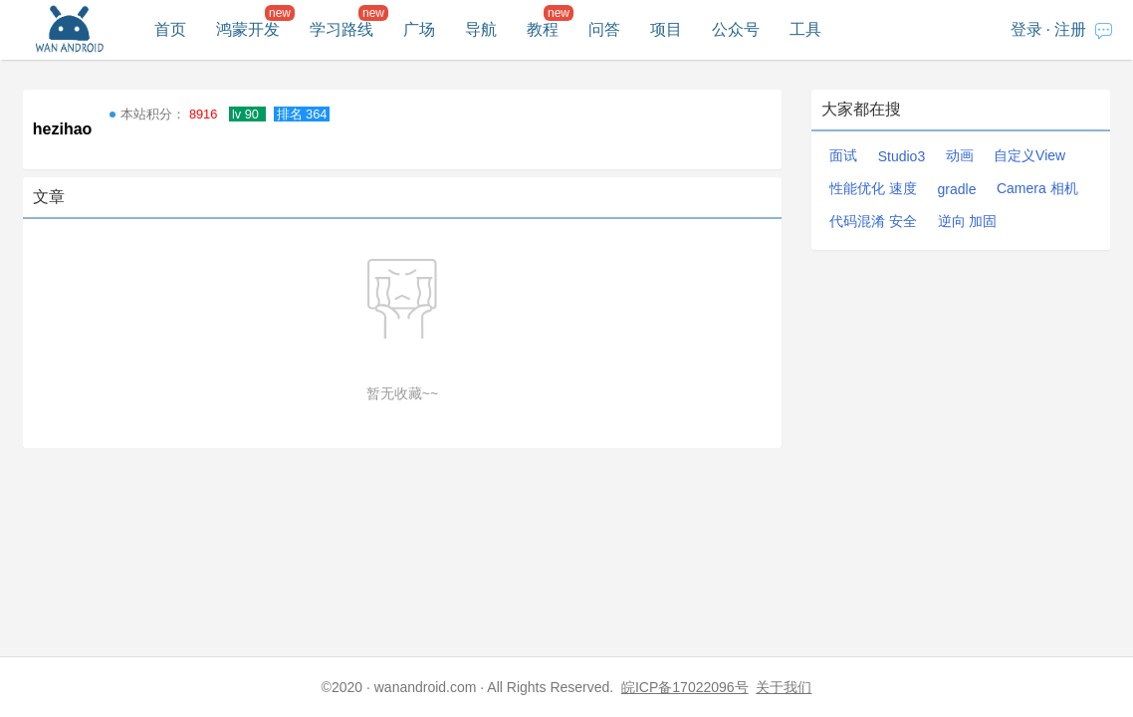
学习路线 (341, 29)
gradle (957, 189)
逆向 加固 (968, 221)
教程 (543, 29)
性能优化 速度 (873, 188)
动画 (960, 155)
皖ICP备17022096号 (685, 687)
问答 (604, 29)
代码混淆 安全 (873, 221)
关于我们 (783, 687)
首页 (170, 29)
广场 (419, 29)
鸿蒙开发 (248, 29)
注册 (1070, 29)
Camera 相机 (1037, 188)
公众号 (736, 29)
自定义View (1029, 155)
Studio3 (901, 156)
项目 (666, 29)
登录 (1026, 29)
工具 (805, 29)
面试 (843, 155)
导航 (481, 29)
